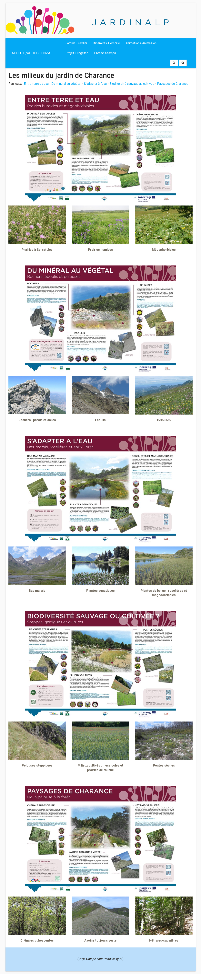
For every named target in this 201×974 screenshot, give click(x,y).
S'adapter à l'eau (95, 84)
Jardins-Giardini (76, 43)
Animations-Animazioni (141, 43)
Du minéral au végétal (66, 84)
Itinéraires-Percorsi (106, 43)
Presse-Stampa (105, 53)
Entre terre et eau (36, 84)
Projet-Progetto (76, 53)
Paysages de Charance (172, 84)
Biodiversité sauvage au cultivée (131, 84)
